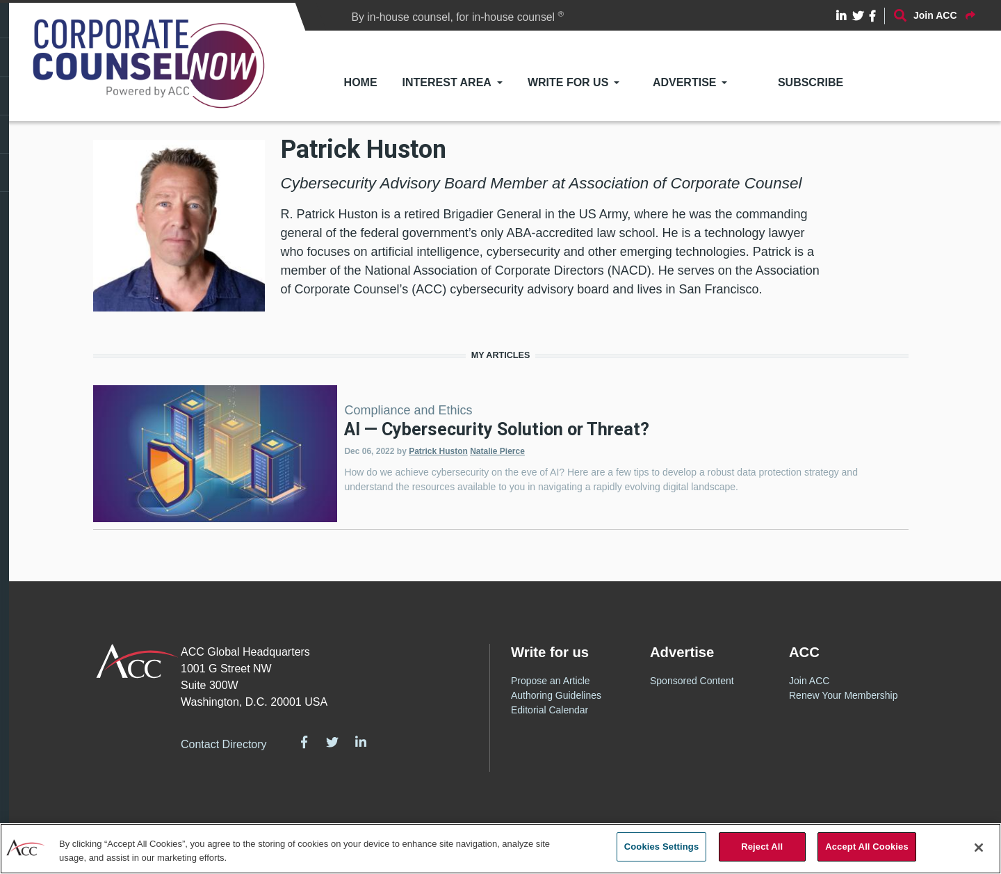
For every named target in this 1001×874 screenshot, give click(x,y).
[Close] (978, 847)
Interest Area (446, 82)
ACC (137, 661)
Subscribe (810, 82)
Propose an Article (550, 680)
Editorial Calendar (549, 709)
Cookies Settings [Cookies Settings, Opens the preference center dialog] (661, 846)
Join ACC (809, 680)
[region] (500, 848)
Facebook (304, 741)
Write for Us (568, 82)
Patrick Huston (438, 451)
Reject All (762, 846)
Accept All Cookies (867, 846)
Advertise (685, 82)
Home (360, 82)
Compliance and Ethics (408, 410)
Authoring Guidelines (556, 695)
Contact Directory (224, 744)
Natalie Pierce (497, 451)
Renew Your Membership (843, 695)
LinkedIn (360, 741)
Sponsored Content (692, 680)
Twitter (332, 741)
